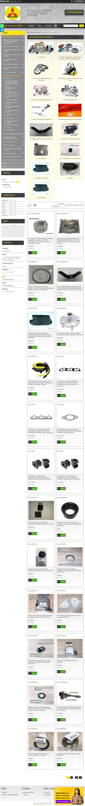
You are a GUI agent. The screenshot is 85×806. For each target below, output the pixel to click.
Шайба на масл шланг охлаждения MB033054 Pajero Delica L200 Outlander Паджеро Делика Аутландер (40, 708)
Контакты (48, 25)
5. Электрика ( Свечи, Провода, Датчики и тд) (70, 79)
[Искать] (81, 25)
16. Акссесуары (41, 197)
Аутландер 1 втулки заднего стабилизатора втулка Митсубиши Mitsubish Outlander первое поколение (39, 477)
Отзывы (4, 166)
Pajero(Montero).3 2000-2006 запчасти (12, 55)
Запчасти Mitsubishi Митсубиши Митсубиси (13, 149)
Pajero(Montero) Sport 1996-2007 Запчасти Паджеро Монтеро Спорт (11, 41)
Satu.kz (50, 802)
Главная (31, 25)
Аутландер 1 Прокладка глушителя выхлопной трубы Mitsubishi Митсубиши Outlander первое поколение (69, 431)
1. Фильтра (41, 57)
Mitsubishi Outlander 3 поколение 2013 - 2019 (10, 137)
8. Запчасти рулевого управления (41, 119)
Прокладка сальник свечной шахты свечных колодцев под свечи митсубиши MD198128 (69, 524)
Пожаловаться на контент (45, 804)
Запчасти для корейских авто (12, 160)
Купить (34, 252)
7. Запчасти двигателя (70, 99)
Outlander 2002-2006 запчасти (12, 76)
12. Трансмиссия (41, 158)
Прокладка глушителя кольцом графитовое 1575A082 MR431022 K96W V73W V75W (69, 570)
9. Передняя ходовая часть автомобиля (70, 119)
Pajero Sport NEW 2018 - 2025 (12, 156)
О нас (39, 25)
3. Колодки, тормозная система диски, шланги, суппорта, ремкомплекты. (69, 58)
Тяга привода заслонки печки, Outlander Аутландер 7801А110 (69, 616)
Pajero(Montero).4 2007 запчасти (10, 60)
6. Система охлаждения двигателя (41, 99)
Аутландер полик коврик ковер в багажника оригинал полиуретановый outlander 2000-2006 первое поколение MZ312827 (40, 335)
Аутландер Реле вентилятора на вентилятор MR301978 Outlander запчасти (41, 523)
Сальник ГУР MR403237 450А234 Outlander (67, 661)
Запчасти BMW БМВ (9, 153)
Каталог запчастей (35, 32)
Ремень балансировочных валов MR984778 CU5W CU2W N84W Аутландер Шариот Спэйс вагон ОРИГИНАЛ (41, 288)
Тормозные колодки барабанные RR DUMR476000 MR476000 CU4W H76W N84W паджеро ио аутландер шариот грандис (68, 241)
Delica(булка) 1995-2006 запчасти (10, 68)
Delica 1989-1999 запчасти (11, 64)
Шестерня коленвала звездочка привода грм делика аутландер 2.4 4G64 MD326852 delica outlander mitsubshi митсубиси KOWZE (40, 241)
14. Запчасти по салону (41, 178)
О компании (47, 794)
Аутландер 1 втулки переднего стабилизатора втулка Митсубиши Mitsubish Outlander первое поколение (68, 477)
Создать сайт (13, 1)
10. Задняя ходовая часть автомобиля (41, 139)
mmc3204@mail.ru (9, 285)
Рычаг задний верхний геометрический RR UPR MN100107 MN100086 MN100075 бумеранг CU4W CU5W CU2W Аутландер (69, 288)
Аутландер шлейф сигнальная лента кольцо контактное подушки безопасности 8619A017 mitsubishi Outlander (41, 383)
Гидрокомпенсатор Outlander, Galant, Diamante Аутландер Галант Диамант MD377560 (39, 662)
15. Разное (70, 178)
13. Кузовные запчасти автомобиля (70, 158)
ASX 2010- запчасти (9, 142)
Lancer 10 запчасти (9, 145)
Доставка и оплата (28, 792)
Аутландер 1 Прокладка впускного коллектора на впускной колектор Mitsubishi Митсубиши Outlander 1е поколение (67, 384)
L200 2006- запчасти (9, 72)
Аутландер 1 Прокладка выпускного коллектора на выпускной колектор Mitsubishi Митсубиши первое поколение (40, 431)
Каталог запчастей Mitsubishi (12, 25)
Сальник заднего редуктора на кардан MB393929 (68, 754)
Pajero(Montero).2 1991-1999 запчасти (12, 50)
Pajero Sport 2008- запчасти (12, 46)
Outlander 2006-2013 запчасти (12, 133)
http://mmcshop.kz (9, 279)
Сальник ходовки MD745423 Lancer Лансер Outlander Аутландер (39, 754)
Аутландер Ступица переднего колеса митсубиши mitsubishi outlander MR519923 (69, 333)
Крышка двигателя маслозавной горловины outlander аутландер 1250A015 (40, 569)
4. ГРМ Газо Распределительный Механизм (41, 79)
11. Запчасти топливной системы (70, 139)
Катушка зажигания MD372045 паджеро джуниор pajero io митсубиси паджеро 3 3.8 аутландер (69, 708)
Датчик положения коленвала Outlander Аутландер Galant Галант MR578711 (40, 616)
